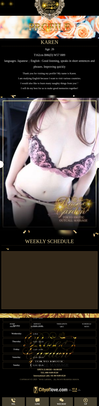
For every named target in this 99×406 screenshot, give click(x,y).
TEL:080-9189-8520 (49, 373)
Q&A (62, 327)
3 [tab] (53, 235)
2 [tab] (49, 235)
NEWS (86, 327)
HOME (12, 324)
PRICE (12, 327)
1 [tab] (45, 235)
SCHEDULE (86, 324)
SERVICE (37, 324)
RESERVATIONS (37, 327)
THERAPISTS (62, 324)
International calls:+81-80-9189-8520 (50, 376)
